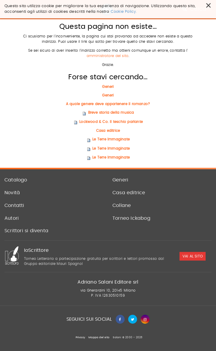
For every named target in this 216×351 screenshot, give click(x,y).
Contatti (14, 205)
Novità (12, 192)
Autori (11, 218)
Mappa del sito (98, 337)
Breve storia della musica (111, 113)
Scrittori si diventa (26, 230)
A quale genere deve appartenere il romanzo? (108, 104)
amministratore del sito (108, 56)
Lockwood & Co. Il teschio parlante (111, 122)
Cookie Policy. (124, 12)
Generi (108, 86)
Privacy (80, 337)
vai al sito (192, 256)
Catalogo (15, 180)
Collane (121, 205)
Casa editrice (108, 130)
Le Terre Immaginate (111, 139)
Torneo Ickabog (131, 218)
